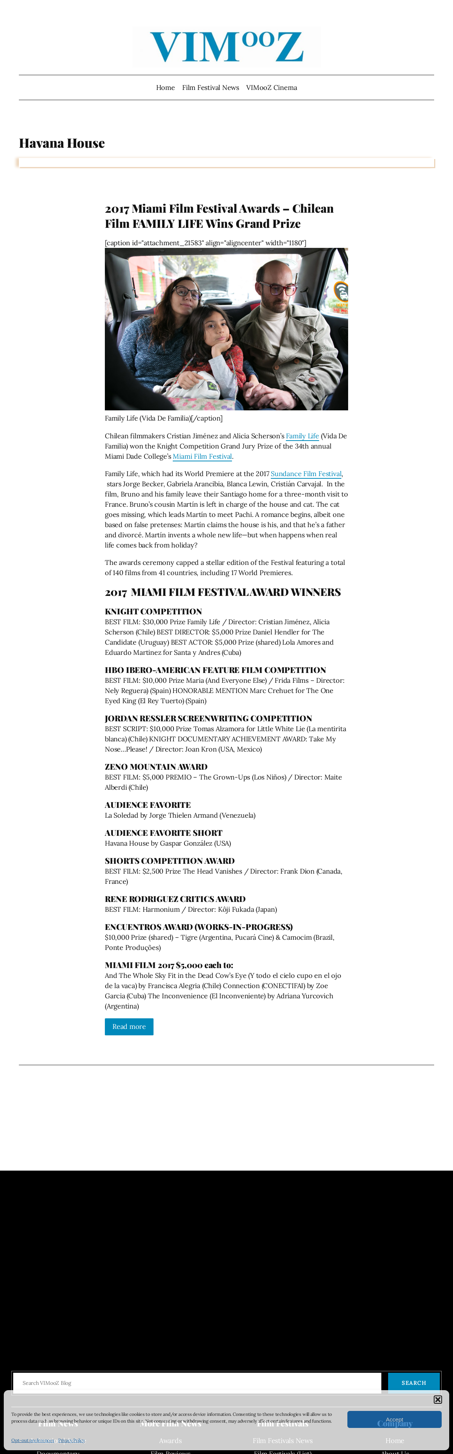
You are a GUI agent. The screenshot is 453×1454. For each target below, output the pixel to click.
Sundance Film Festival (306, 473)
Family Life (302, 436)
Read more (129, 1026)
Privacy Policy (71, 1440)
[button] (438, 1399)
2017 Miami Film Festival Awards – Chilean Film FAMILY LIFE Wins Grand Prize (219, 215)
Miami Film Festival (202, 456)
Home (165, 87)
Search (414, 1383)
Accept (394, 1419)
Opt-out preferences (32, 1440)
